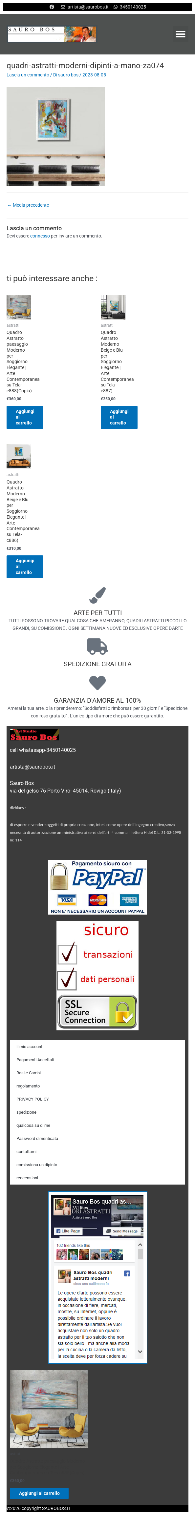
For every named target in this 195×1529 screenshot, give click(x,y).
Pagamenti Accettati (35, 1061)
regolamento (28, 1087)
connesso (40, 235)
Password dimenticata (37, 1140)
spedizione (26, 1113)
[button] (180, 34)
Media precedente (28, 205)
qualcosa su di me (33, 1127)
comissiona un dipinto (36, 1166)
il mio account (29, 1048)
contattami (26, 1153)
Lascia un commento (28, 74)
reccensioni (27, 1179)
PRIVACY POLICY (32, 1100)
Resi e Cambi (28, 1074)
